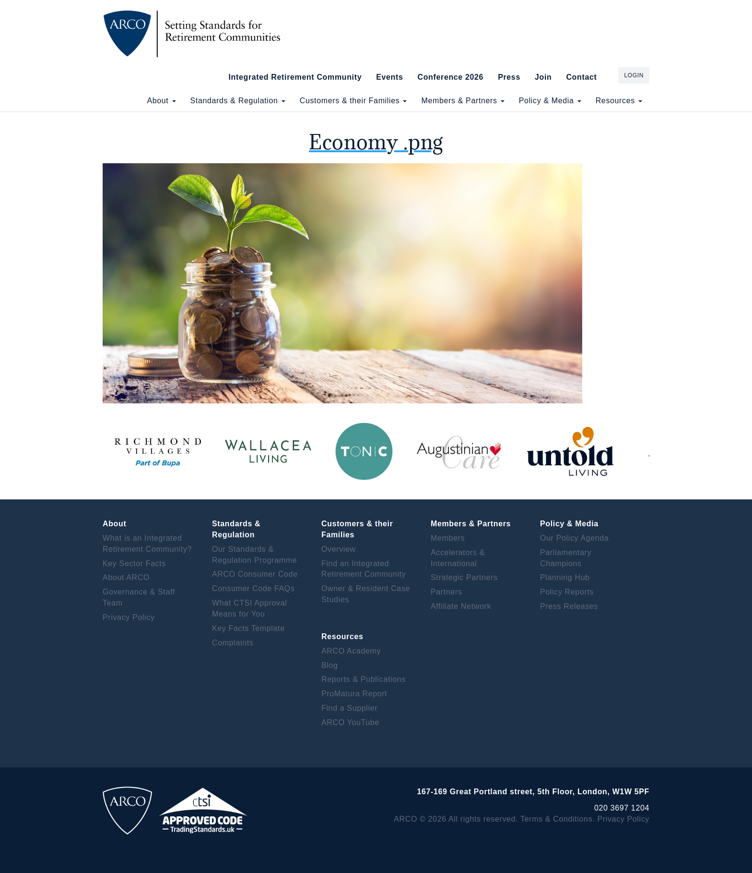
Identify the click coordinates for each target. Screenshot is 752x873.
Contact (581, 77)
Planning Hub (565, 577)
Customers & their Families (353, 101)
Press (509, 77)
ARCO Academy (351, 651)
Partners (446, 592)
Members (448, 538)
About (161, 101)
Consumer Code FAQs (253, 588)
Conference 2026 (450, 77)
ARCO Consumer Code (255, 574)
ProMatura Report (354, 694)
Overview (338, 549)
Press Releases (569, 606)
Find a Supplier (349, 708)
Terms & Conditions (556, 819)
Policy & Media (550, 101)
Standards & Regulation (237, 101)
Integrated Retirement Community (295, 77)
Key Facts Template (248, 628)
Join (543, 77)
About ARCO (126, 577)
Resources (619, 101)
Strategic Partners (464, 577)
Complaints (232, 643)
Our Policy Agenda (574, 538)
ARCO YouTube (350, 722)
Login (634, 75)
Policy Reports (567, 592)
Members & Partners (462, 101)
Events (389, 77)
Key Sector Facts (134, 563)
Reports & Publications (363, 679)
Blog (329, 665)
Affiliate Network (461, 606)
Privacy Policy (129, 617)
